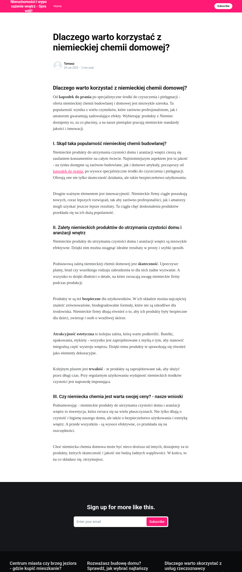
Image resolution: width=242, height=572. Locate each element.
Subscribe (223, 6)
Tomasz (69, 63)
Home (58, 6)
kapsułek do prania (68, 171)
